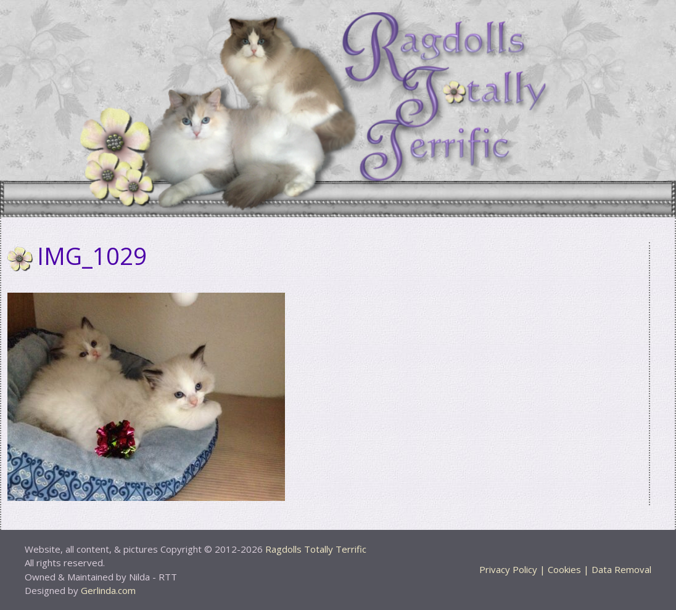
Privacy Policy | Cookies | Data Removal (565, 569)
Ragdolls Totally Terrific (315, 549)
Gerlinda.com (108, 590)
